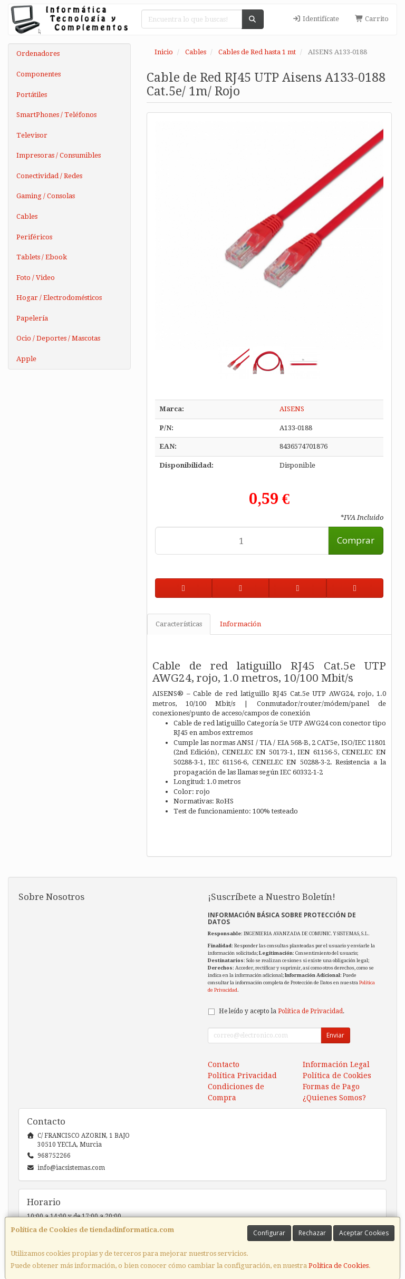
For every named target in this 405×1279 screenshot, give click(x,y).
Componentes (38, 74)
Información (240, 624)
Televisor (31, 135)
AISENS (291, 409)
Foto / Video (35, 278)
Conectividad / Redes (49, 176)
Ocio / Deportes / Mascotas (58, 338)
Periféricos (34, 237)
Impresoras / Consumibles (58, 155)
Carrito (372, 19)
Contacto (223, 1064)
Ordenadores (38, 53)
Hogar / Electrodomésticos (59, 298)
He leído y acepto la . (281, 1011)
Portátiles (31, 95)
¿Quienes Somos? (334, 1097)
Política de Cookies (338, 1266)
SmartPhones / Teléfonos (56, 115)
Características (179, 624)
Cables (26, 216)
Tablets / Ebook (41, 257)
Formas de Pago (331, 1086)
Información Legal (336, 1064)
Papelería (32, 318)
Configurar (269, 1232)
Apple (26, 359)
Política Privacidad (242, 1075)
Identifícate (316, 19)
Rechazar (312, 1232)
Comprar (355, 540)
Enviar (335, 1035)
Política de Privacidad (310, 1011)
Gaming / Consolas (45, 196)
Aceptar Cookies (364, 1232)
